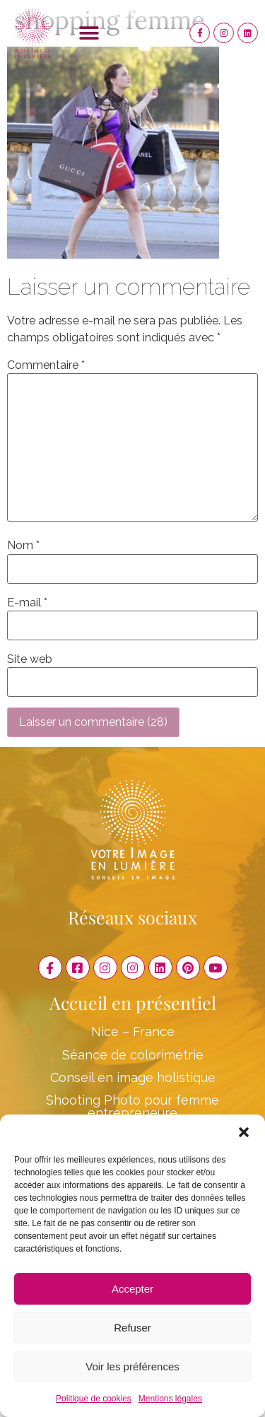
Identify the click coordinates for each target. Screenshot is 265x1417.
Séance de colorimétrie (133, 1054)
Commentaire (46, 365)
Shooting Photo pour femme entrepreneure (132, 1106)
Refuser (132, 1328)
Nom (23, 545)
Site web (29, 659)
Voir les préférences (132, 1366)
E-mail (27, 602)
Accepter (132, 1289)
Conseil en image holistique (133, 1077)
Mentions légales (170, 1399)
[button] (244, 1132)
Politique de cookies (93, 1399)
